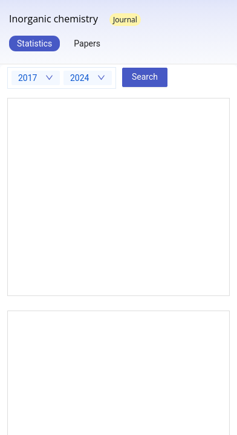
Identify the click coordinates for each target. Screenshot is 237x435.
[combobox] (35, 78)
